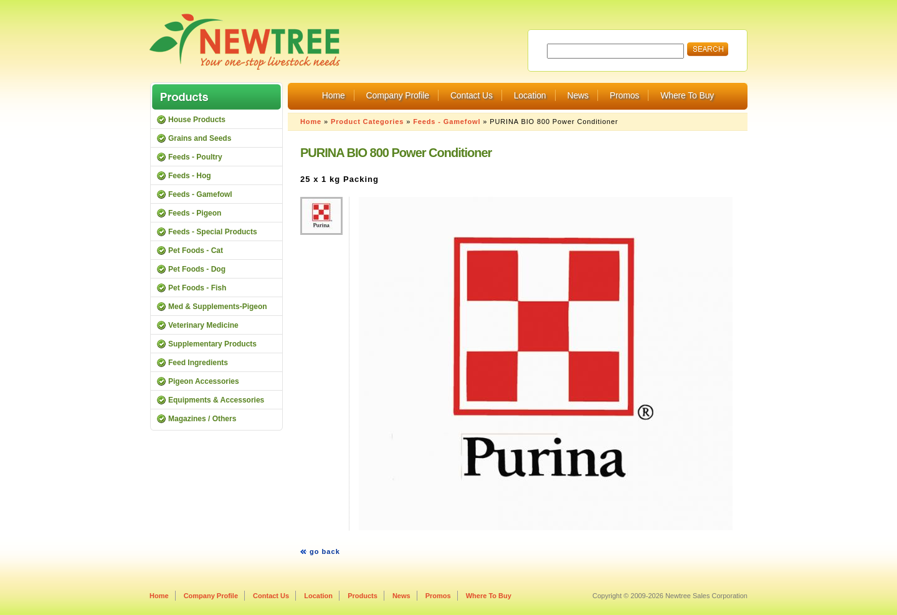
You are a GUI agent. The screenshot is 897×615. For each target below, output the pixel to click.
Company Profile (397, 95)
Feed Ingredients (198, 362)
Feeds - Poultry (195, 157)
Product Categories (367, 121)
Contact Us (471, 95)
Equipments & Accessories (216, 400)
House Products (196, 119)
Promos (624, 95)
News (577, 95)
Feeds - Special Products (212, 231)
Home (333, 95)
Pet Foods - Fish (197, 288)
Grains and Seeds (199, 138)
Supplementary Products (212, 344)
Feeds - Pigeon (194, 213)
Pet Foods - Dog (196, 269)
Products (362, 595)
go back (325, 551)
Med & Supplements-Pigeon (217, 306)
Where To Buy (687, 95)
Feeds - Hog (189, 175)
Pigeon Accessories (203, 381)
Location (530, 95)
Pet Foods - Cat (195, 250)
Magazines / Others (202, 418)
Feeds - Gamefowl (446, 121)
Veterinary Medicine (203, 325)
